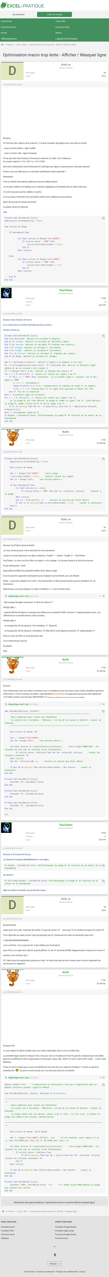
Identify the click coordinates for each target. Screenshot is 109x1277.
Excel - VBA (21, 45)
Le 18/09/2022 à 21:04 (12, 919)
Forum (4, 33)
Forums (9, 45)
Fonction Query (61, 1238)
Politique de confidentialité (67, 1272)
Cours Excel (6, 21)
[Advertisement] (54, 110)
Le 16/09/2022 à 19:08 (12, 452)
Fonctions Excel (8, 27)
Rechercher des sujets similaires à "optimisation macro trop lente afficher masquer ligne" (54, 1202)
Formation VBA (7, 1231)
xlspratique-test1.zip (18, 596)
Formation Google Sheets (65, 1227)
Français (53, 1264)
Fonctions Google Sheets (65, 1234)
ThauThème (65, 290)
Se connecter (19, 14)
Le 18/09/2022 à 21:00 (12, 848)
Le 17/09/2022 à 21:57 (12, 539)
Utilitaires (5, 1238)
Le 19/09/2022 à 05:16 (12, 992)
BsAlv (66, 431)
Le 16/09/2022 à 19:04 (12, 314)
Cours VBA (60, 21)
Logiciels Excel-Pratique (66, 39)
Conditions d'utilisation (45, 1272)
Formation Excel (8, 1227)
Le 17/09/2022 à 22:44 (12, 679)
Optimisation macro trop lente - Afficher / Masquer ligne (52, 45)
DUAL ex (66, 64)
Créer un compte (54, 14)
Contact (82, 1272)
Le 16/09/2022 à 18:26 (12, 85)
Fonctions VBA (62, 27)
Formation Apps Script (64, 1231)
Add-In (58, 33)
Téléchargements (9, 39)
